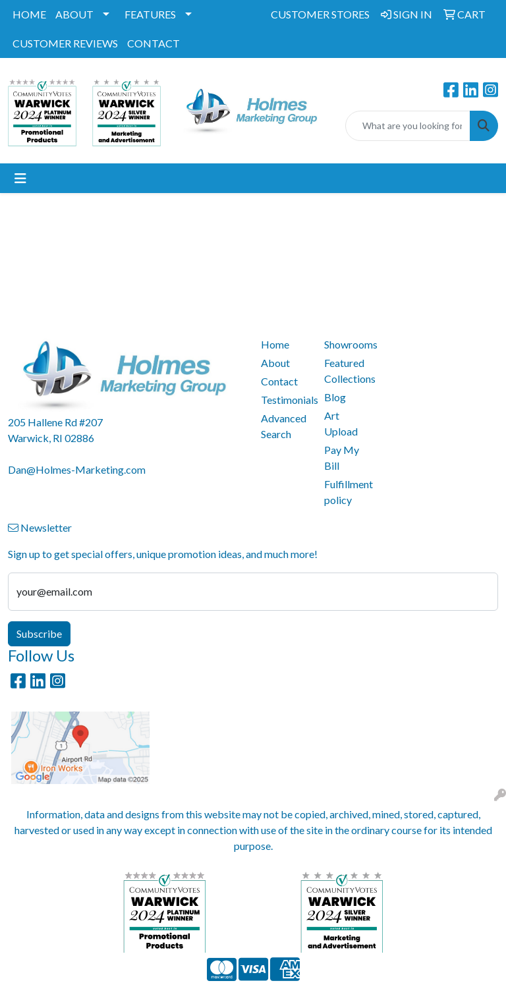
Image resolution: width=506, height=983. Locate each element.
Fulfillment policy (348, 492)
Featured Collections (348, 370)
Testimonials (284, 399)
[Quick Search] (407, 126)
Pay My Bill (341, 457)
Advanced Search (283, 426)
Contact (279, 381)
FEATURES (150, 14)
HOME (29, 14)
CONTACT (153, 43)
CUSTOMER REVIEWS (65, 43)
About (275, 362)
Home (275, 344)
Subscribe (39, 633)
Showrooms (348, 344)
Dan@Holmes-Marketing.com (77, 469)
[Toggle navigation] (20, 178)
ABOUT (74, 14)
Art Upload (341, 423)
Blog (335, 397)
